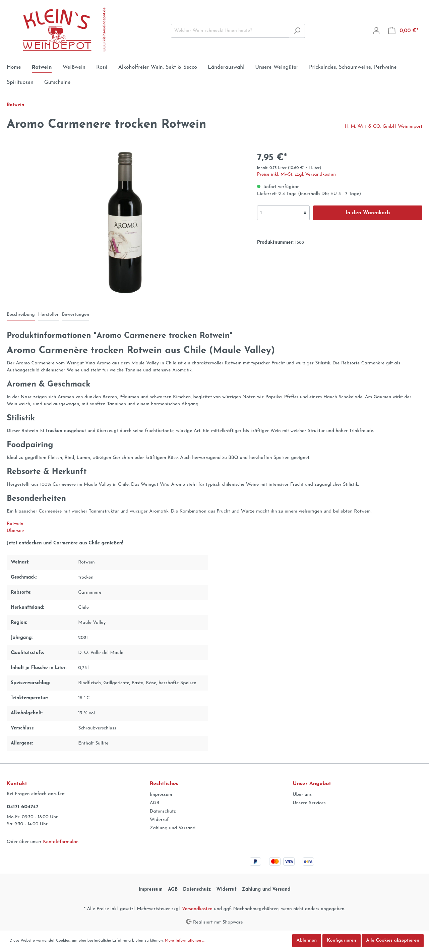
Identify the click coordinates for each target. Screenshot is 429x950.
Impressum (161, 794)
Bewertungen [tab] (75, 314)
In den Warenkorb (368, 213)
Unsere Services (309, 803)
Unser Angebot (312, 783)
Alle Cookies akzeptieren (392, 940)
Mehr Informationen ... (184, 941)
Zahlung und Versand (173, 828)
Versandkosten (197, 908)
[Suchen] (297, 31)
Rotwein (15, 523)
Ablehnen (307, 940)
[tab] (21, 314)
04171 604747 (23, 807)
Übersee (15, 530)
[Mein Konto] (376, 31)
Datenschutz (163, 811)
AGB (155, 803)
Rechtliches (164, 783)
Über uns (302, 794)
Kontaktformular (60, 841)
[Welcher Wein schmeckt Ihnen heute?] (230, 31)
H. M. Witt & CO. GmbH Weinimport (383, 126)
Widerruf (159, 819)
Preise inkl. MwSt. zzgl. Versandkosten (296, 174)
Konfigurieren (341, 940)
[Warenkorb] (403, 31)
